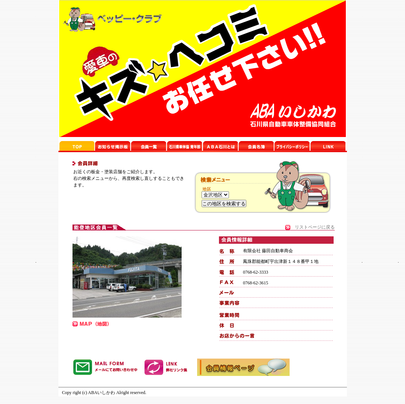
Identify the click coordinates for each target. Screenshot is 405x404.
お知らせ (112, 146)
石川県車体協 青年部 (220, 146)
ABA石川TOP (76, 146)
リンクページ (256, 146)
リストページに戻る (315, 227)
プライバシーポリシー (292, 146)
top (184, 146)
